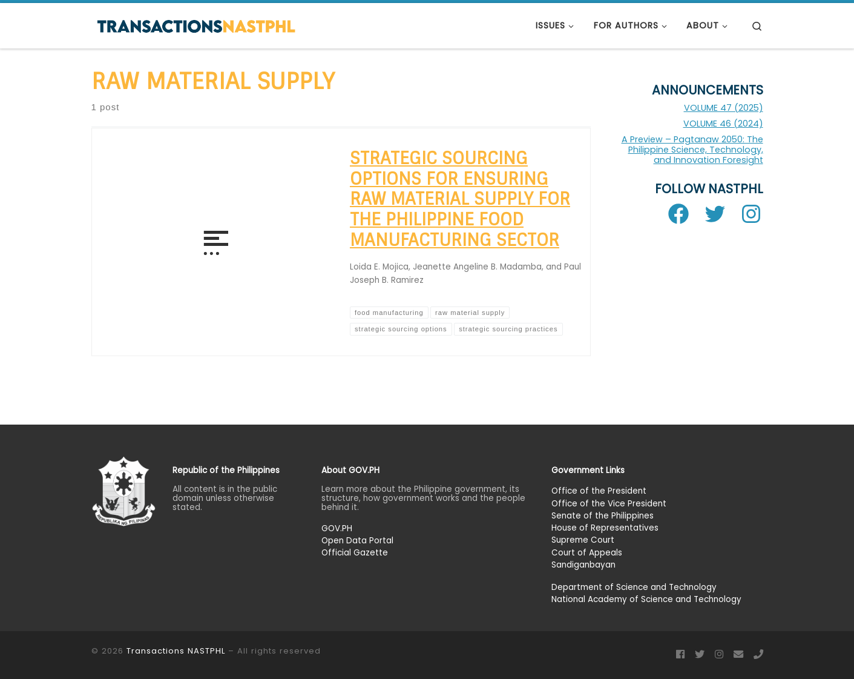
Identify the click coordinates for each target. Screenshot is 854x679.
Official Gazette (354, 552)
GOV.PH (336, 528)
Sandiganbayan (583, 565)
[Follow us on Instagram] (719, 654)
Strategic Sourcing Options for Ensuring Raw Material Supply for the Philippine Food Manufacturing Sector (460, 199)
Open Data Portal (357, 540)
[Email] (738, 654)
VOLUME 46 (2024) (723, 124)
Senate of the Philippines (602, 516)
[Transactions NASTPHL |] (196, 25)
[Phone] (758, 654)
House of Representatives (605, 528)
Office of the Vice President (608, 503)
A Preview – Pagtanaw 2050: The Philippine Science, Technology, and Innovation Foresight (692, 149)
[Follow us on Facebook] (680, 654)
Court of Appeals (586, 552)
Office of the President (598, 491)
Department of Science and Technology (634, 587)
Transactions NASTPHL (175, 651)
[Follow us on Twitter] (700, 654)
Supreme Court (582, 540)
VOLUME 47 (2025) (723, 108)
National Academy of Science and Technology (646, 599)
